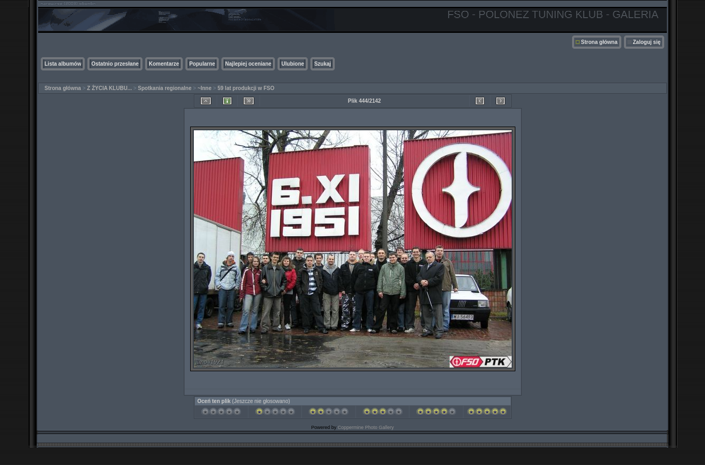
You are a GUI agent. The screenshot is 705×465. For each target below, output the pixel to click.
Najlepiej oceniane (248, 64)
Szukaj (322, 64)
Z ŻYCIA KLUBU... (109, 88)
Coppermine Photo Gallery (365, 427)
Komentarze (164, 64)
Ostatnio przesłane (114, 64)
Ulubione (292, 64)
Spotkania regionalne (164, 88)
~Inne (204, 88)
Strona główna (599, 42)
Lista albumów (62, 64)
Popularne (202, 64)
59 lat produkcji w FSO (246, 88)
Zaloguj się (647, 42)
